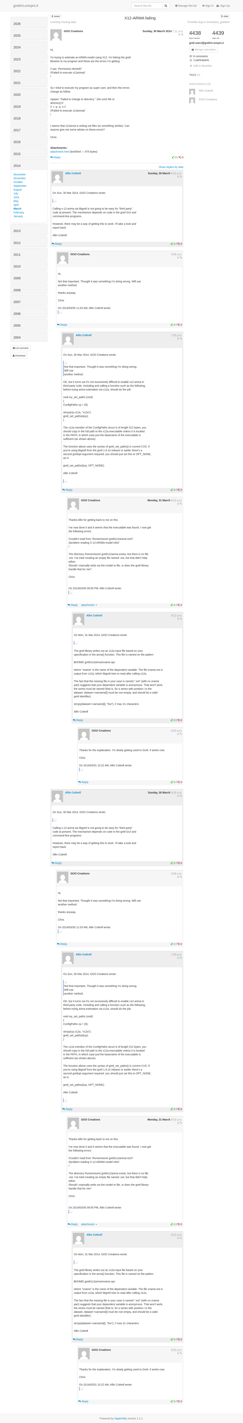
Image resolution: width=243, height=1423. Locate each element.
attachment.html (59, 151)
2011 (17, 255)
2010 (17, 266)
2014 (17, 166)
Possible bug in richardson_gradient (208, 22)
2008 (17, 290)
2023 (17, 59)
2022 (17, 71)
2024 (17, 47)
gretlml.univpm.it (25, 6)
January (18, 216)
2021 (17, 83)
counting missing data (63, 22)
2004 (17, 337)
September (19, 185)
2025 (17, 35)
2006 (17, 314)
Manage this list (186, 5)
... (55, 200)
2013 (17, 231)
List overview (20, 348)
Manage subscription (203, 49)
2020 (17, 95)
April (16, 204)
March (17, 208)
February (18, 212)
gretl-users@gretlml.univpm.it (206, 42)
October (18, 182)
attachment (89, 605)
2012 (17, 243)
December (19, 174)
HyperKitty (120, 1418)
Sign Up (223, 5)
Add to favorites (200, 65)
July (15, 193)
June (16, 197)
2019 (17, 106)
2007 (17, 302)
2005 (17, 325)
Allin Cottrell (73, 173)
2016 (17, 142)
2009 (17, 278)
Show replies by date (171, 167)
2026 (17, 24)
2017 (17, 130)
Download (19, 355)
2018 (17, 118)
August (17, 189)
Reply (55, 157)
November (19, 178)
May (15, 201)
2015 (17, 154)
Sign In (208, 5)
